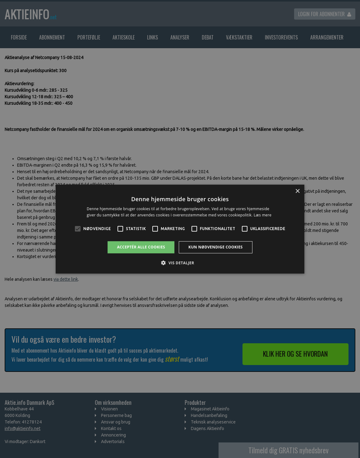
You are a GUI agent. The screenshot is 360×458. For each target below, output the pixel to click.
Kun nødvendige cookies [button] (215, 247)
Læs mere (262, 215)
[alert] (180, 229)
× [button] (297, 191)
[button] (180, 263)
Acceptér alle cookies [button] (141, 247)
